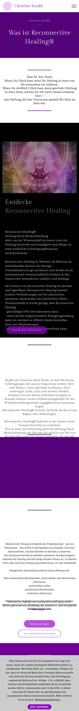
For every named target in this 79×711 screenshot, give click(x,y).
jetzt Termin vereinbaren (26, 331)
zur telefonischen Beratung (39, 635)
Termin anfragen (39, 625)
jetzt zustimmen (39, 707)
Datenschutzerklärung (47, 699)
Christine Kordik (28, 6)
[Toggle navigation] (74, 6)
